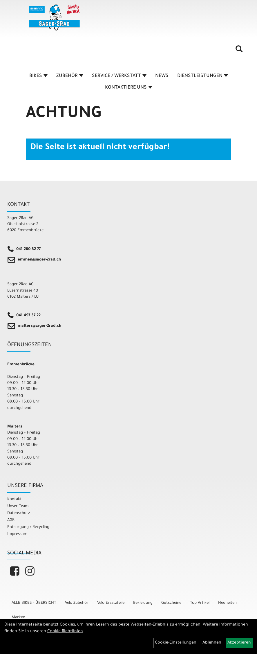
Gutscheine (171, 603)
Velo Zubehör (76, 603)
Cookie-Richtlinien (65, 631)
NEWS (162, 76)
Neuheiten (227, 603)
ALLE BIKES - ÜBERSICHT (34, 603)
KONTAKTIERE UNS (128, 87)
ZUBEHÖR (69, 76)
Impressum (17, 534)
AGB (11, 520)
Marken (18, 617)
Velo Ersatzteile (110, 603)
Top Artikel (199, 603)
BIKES (38, 76)
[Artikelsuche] (239, 51)
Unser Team (17, 506)
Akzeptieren (239, 643)
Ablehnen (211, 643)
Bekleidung (143, 603)
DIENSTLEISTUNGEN (202, 76)
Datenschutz (18, 513)
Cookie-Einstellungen (175, 643)
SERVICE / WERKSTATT (119, 76)
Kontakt (14, 499)
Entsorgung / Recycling (28, 527)
